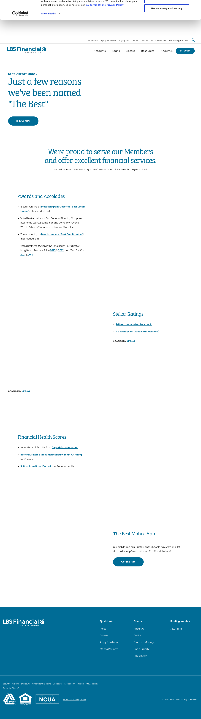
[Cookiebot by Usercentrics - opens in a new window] (20, 31)
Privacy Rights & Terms (41, 684)
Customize (167, 17)
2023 (53, 250)
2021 (22, 254)
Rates (135, 41)
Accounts (100, 51)
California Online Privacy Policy (105, 22)
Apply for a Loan (108, 41)
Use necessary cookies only (166, 26)
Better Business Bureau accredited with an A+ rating (51, 454)
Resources (147, 51)
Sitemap (80, 684)
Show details (48, 31)
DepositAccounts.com (65, 447)
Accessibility (69, 684)
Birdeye (131, 341)
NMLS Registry (92, 684)
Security (6, 684)
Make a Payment (109, 649)
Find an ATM (140, 655)
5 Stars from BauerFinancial (36, 466)
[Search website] (193, 40)
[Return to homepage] (26, 51)
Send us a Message (144, 642)
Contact (144, 41)
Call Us (137, 635)
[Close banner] (196, 5)
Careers (104, 635)
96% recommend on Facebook (134, 324)
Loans (116, 51)
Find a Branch (141, 649)
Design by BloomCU (11, 688)
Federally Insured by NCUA (74, 700)
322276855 (176, 628)
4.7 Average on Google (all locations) (137, 331)
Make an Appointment (178, 41)
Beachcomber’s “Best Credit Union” (62, 234)
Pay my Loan (124, 41)
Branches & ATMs (158, 41)
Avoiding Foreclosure (21, 684)
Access (130, 51)
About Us (167, 51)
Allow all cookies (166, 7)
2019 (30, 254)
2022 (61, 250)
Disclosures (57, 684)
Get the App (128, 561)
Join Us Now (93, 41)
